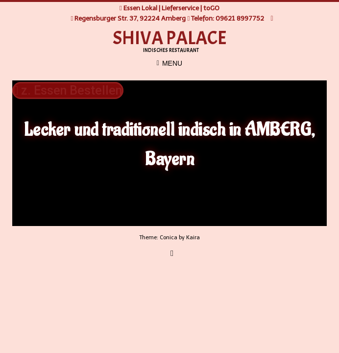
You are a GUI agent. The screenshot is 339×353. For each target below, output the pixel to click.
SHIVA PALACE (170, 38)
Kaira (193, 237)
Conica (168, 237)
